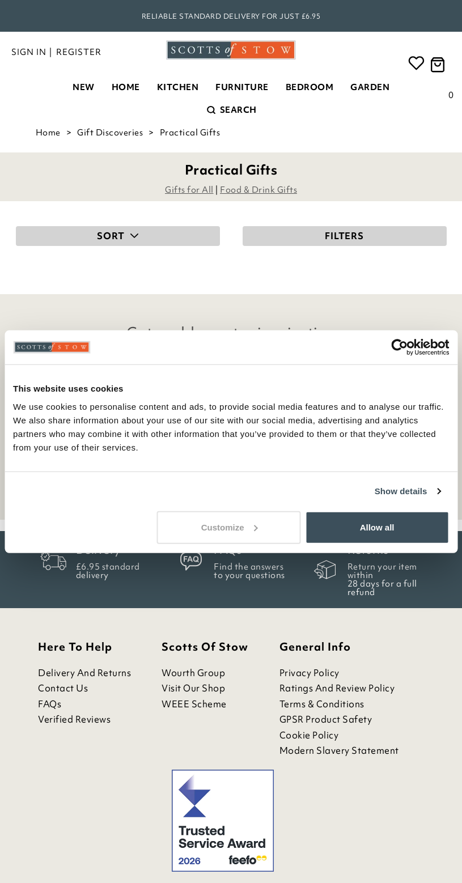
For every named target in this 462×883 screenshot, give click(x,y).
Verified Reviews (74, 719)
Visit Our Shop (193, 688)
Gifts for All (189, 190)
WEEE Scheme (194, 704)
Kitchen (178, 87)
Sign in (28, 52)
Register (78, 52)
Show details (401, 491)
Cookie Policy (309, 735)
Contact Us (63, 688)
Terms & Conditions (321, 704)
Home (126, 87)
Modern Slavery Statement (339, 751)
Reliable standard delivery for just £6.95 (231, 16)
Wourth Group (193, 673)
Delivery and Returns (84, 673)
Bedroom (310, 87)
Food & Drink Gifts (258, 190)
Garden (369, 87)
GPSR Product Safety (325, 719)
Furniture (242, 87)
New (84, 87)
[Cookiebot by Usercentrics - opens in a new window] (399, 347)
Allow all (377, 527)
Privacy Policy (309, 673)
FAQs (49, 704)
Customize (229, 527)
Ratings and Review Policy (337, 688)
